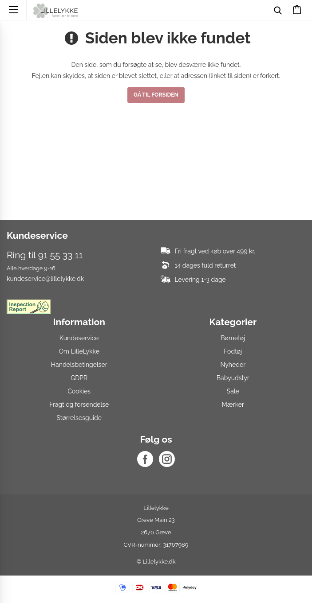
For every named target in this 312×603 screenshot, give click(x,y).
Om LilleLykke (79, 351)
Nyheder (232, 364)
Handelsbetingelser (79, 364)
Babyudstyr (233, 377)
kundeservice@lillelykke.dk (45, 278)
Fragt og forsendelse (79, 404)
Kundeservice (79, 338)
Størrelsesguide (79, 417)
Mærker (233, 404)
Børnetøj (233, 338)
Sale (233, 391)
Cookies (79, 391)
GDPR (79, 377)
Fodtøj (233, 351)
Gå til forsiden (156, 94)
